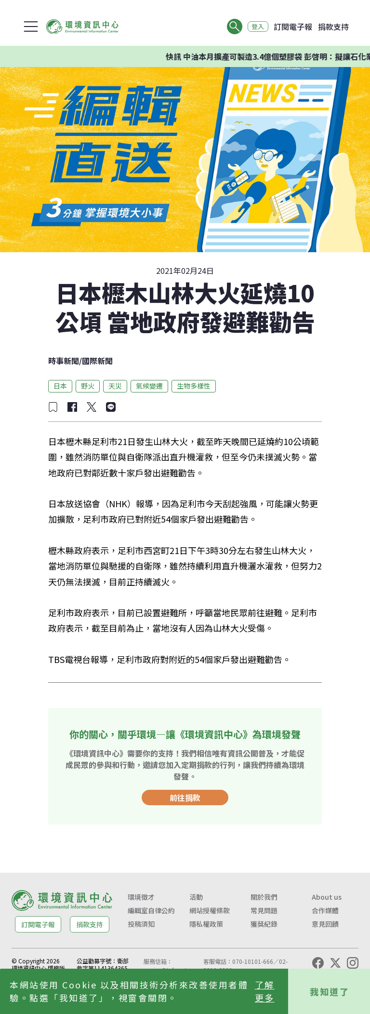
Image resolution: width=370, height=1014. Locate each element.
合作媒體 (325, 910)
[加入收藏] (53, 407)
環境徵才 (141, 897)
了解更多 (265, 991)
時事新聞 (63, 360)
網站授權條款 (209, 910)
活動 (196, 897)
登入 (255, 26)
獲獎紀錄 (264, 924)
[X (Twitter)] (335, 963)
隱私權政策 (206, 924)
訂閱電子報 (293, 26)
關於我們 (264, 897)
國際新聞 (97, 360)
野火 (87, 386)
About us (327, 897)
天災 (115, 386)
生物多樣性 (194, 386)
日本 (60, 386)
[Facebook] (318, 963)
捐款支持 (333, 26)
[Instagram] (352, 963)
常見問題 (264, 910)
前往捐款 (185, 797)
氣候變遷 (149, 386)
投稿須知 (141, 924)
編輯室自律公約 (151, 910)
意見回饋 (325, 924)
